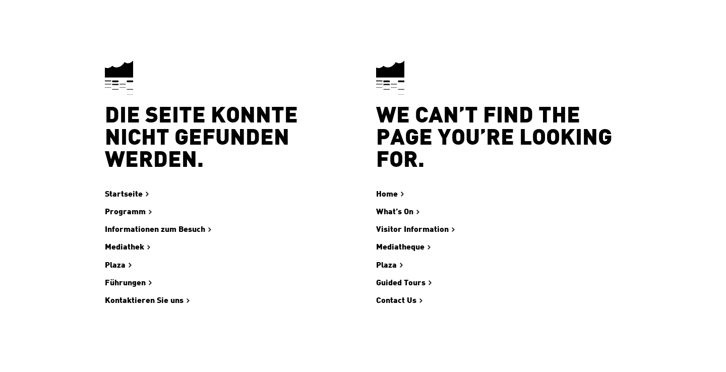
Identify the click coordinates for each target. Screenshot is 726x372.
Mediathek (124, 247)
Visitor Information (412, 229)
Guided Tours (401, 283)
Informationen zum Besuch (155, 229)
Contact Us (396, 300)
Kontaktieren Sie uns (144, 300)
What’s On (394, 212)
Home (387, 194)
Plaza (115, 265)
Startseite (124, 194)
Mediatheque (400, 247)
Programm (125, 212)
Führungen (125, 283)
